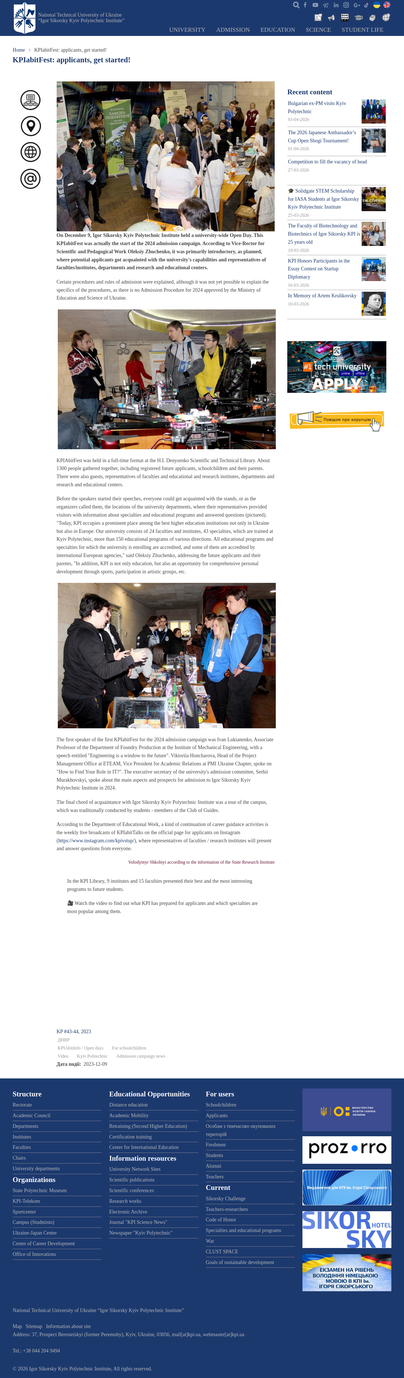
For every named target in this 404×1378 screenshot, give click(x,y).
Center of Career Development (44, 1243)
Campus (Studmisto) (33, 1222)
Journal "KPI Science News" (138, 1222)
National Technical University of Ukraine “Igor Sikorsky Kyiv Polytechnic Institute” (81, 17)
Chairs (19, 1158)
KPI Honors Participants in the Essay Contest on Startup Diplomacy (319, 269)
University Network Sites (134, 1169)
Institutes (22, 1137)
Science (318, 29)
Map (17, 1326)
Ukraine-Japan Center (35, 1233)
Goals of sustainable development (240, 1262)
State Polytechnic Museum (40, 1190)
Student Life (363, 29)
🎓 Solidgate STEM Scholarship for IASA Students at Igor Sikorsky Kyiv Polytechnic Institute (323, 199)
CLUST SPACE (222, 1251)
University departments (36, 1168)
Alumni (213, 1166)
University (187, 29)
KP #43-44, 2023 (74, 1031)
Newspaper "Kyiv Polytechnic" (141, 1233)
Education (278, 29)
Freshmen (216, 1144)
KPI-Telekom (26, 1201)
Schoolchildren (221, 1105)
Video (63, 1056)
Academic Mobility (128, 1115)
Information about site (68, 1326)
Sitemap (34, 1326)
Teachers (215, 1176)
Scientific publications (131, 1180)
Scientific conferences (131, 1190)
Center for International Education (143, 1147)
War (210, 1241)
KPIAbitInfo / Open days (81, 1048)
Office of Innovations (34, 1254)
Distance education (128, 1105)
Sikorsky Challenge (226, 1198)
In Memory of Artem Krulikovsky (322, 295)
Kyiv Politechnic (92, 1056)
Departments (25, 1126)
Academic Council (31, 1115)
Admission (233, 29)
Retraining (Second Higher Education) (148, 1126)
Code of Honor (221, 1219)
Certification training (130, 1137)
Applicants (217, 1115)
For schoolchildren (129, 1048)
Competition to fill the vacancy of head (327, 162)
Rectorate (22, 1105)
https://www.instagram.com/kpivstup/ (96, 840)
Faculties (22, 1147)
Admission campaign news (140, 1056)
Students (214, 1155)
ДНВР (64, 1039)
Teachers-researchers (227, 1209)
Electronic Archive (128, 1212)
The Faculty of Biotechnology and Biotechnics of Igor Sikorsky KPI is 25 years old (324, 234)
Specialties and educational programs (243, 1230)
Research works (125, 1201)
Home (19, 50)
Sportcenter (24, 1212)
